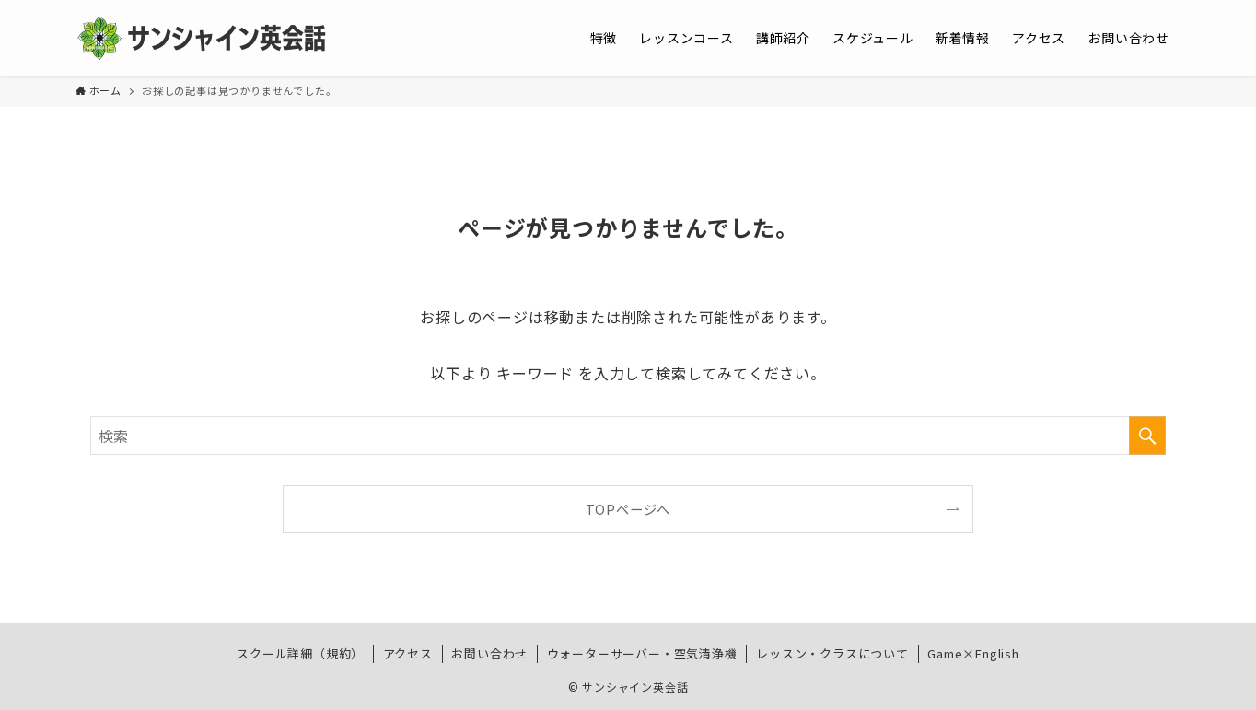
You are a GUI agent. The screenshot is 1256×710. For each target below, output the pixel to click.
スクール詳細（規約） (300, 653)
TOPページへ (628, 508)
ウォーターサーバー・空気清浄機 (642, 653)
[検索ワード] (628, 435)
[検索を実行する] (1147, 435)
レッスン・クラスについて (832, 653)
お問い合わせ (489, 653)
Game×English (973, 653)
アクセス (408, 653)
